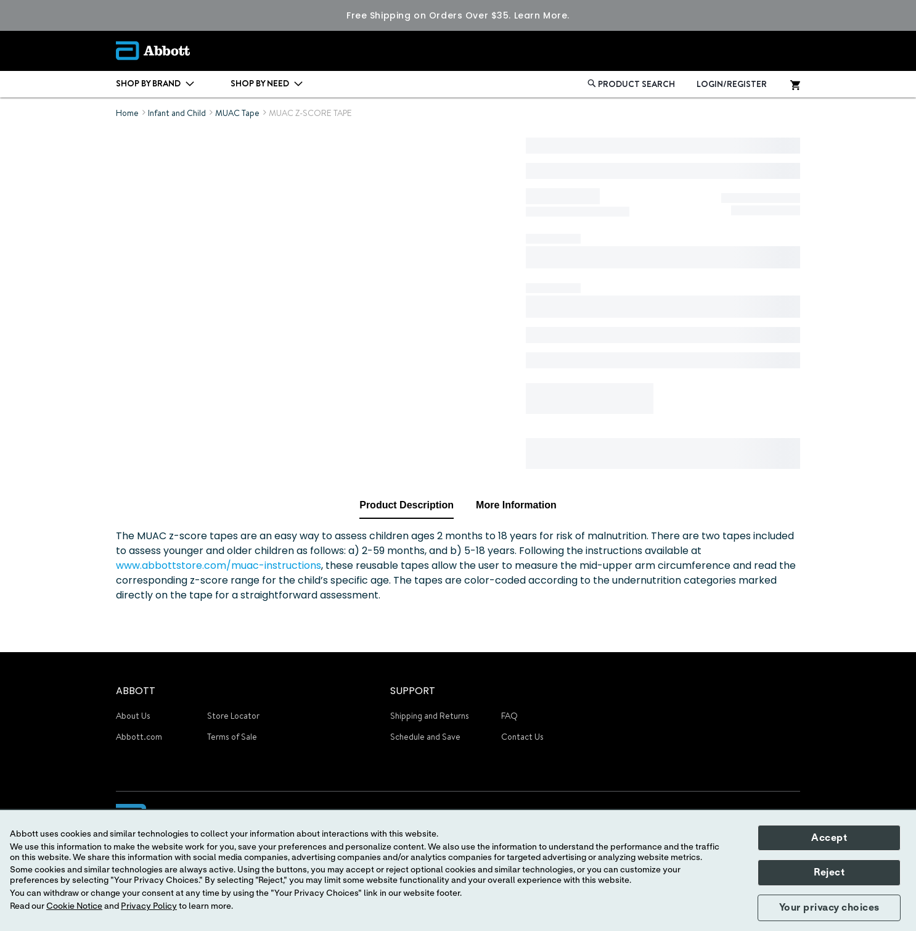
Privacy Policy (149, 906)
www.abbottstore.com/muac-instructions (218, 565)
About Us (133, 716)
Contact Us (522, 736)
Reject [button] (829, 872)
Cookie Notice (74, 906)
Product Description (406, 505)
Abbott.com (139, 736)
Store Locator (233, 716)
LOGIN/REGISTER (732, 84)
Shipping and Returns (429, 716)
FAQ (509, 716)
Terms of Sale (232, 736)
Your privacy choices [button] (829, 907)
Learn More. (542, 15)
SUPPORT (412, 691)
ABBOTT (135, 691)
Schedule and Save (425, 736)
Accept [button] (829, 838)
